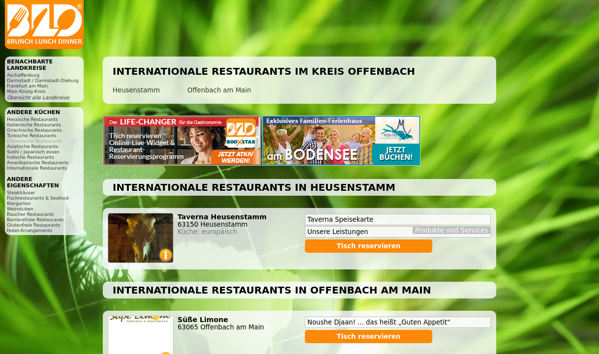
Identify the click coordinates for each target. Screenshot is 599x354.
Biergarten (18, 203)
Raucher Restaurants (30, 214)
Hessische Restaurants (32, 119)
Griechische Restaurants (34, 130)
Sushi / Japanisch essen (33, 151)
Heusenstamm (136, 90)
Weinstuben (20, 208)
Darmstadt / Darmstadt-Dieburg (43, 80)
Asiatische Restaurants (32, 146)
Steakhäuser (21, 192)
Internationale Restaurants (37, 168)
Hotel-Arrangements (30, 230)
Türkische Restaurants (32, 135)
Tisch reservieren (369, 246)
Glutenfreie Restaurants (33, 225)
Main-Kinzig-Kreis (26, 91)
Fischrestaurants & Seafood (38, 198)
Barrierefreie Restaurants (35, 219)
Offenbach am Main (219, 90)
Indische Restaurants (30, 157)
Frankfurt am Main (27, 85)
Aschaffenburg (23, 75)
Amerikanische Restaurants (37, 162)
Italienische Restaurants (34, 124)
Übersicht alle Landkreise (38, 97)
